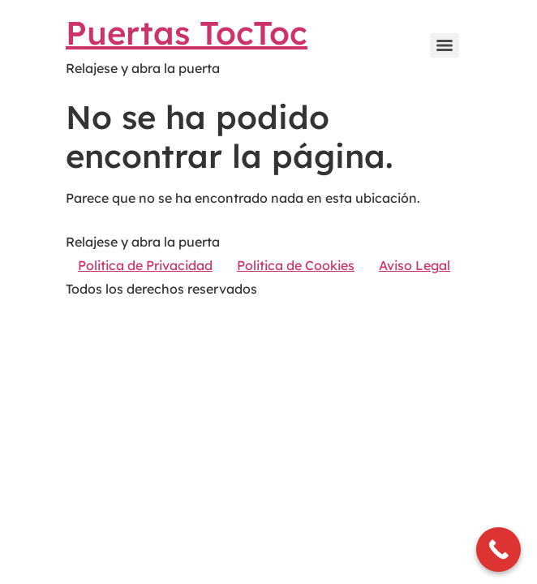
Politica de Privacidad (145, 265)
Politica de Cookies (295, 265)
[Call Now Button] (498, 549)
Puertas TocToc (186, 32)
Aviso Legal (414, 265)
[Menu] (444, 45)
